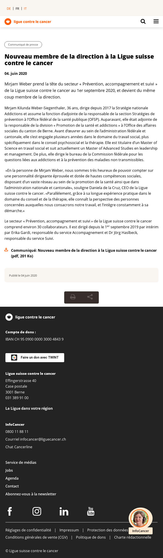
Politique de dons (91, 537)
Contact (12, 486)
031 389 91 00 (16, 397)
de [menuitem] (9, 8)
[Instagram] (38, 512)
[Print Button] (72, 297)
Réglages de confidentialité (28, 530)
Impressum (69, 530)
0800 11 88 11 (16, 431)
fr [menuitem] (17, 8)
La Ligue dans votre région (29, 408)
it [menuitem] (25, 8)
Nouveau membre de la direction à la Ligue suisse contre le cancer (79, 59)
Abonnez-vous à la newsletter (30, 494)
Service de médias (20, 462)
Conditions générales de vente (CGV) (36, 537)
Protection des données (107, 530)
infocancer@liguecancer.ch (43, 439)
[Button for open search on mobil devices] (143, 22)
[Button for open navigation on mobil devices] (156, 22)
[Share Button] (90, 297)
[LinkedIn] (65, 512)
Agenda (12, 478)
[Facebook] (10, 512)
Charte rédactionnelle (132, 537)
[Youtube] (91, 512)
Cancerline (23, 446)
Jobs (9, 470)
